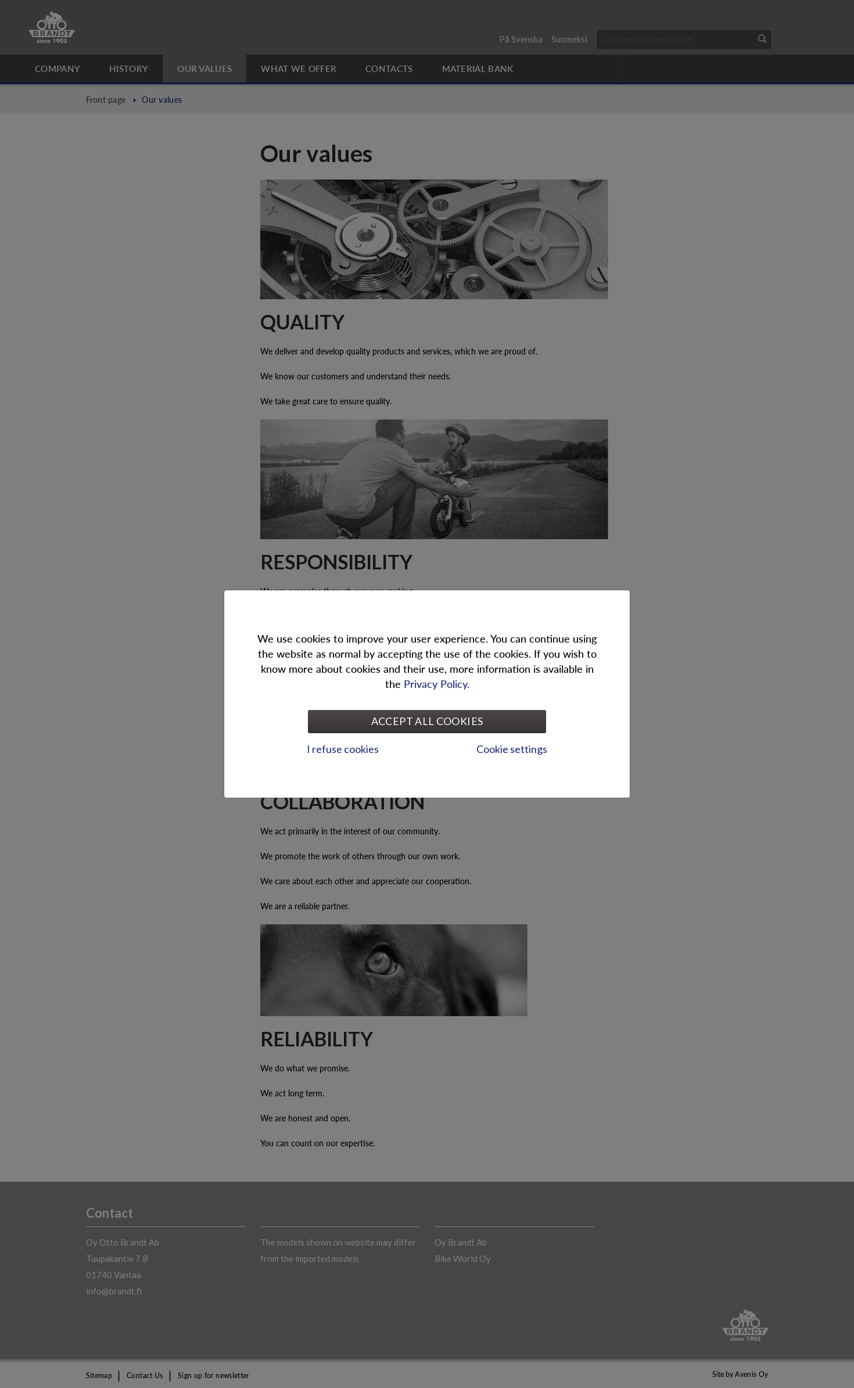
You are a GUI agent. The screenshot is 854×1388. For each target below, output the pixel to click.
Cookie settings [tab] (511, 749)
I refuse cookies (343, 749)
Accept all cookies (427, 721)
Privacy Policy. (436, 683)
